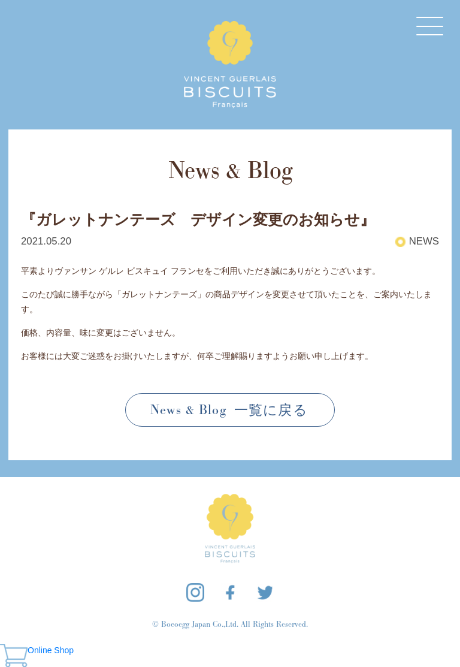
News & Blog (230, 410)
